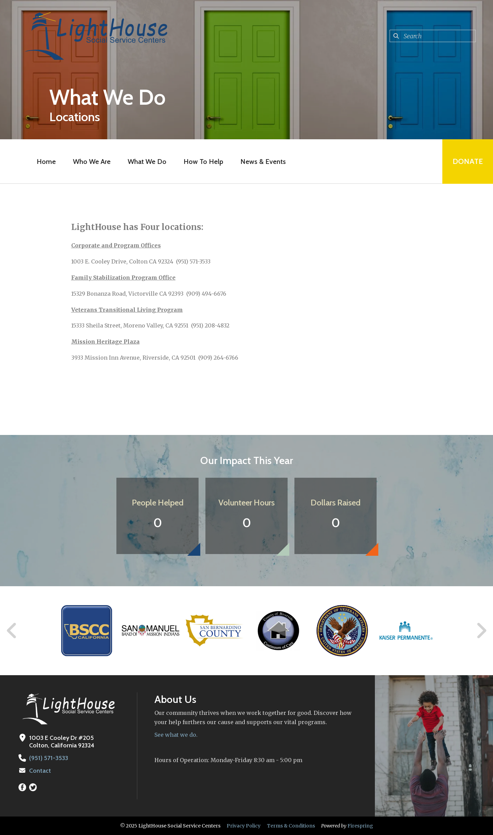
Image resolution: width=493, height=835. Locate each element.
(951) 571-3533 (48, 758)
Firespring (360, 826)
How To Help (203, 161)
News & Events (263, 161)
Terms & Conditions (291, 826)
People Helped (158, 503)
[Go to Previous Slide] (11, 630)
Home (46, 161)
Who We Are (92, 161)
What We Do (147, 161)
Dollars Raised (336, 503)
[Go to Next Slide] (481, 630)
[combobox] (433, 36)
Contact (40, 770)
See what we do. (176, 734)
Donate (468, 161)
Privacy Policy (244, 826)
